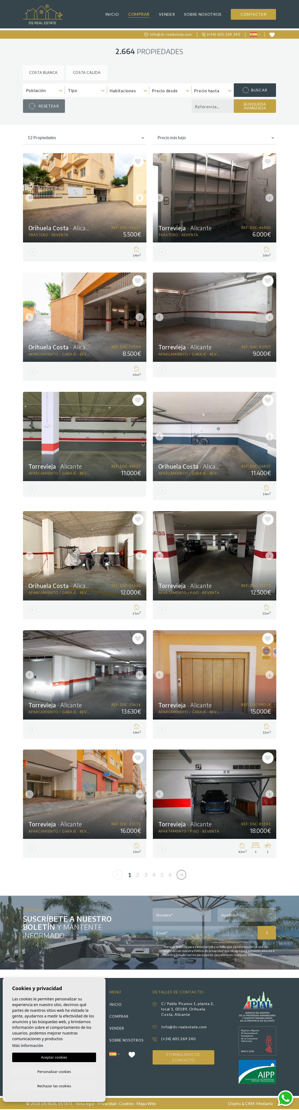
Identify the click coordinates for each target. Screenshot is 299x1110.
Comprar (139, 14)
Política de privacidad (209, 951)
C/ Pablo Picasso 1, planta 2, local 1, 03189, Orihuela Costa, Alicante (187, 1009)
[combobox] (44, 90)
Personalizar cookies (54, 1070)
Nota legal (84, 1104)
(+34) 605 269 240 (221, 34)
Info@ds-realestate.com (168, 34)
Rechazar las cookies (54, 1085)
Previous (28, 197)
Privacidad (106, 1104)
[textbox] (45, 90)
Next (141, 197)
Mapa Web (146, 1104)
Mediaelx (264, 1104)
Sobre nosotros (203, 14)
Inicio (112, 14)
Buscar (255, 90)
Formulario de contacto (183, 1058)
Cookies (126, 1104)
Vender (167, 14)
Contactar (253, 14)
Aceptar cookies (54, 1056)
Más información (27, 1044)
